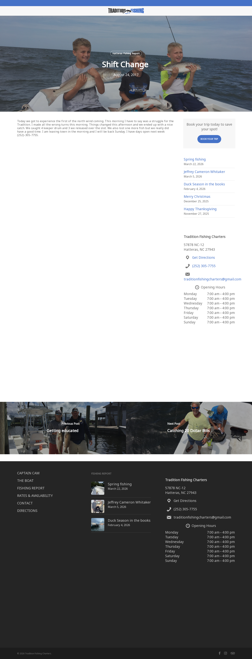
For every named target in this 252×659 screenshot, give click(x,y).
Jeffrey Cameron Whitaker (204, 171)
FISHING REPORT (31, 488)
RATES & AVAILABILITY (35, 495)
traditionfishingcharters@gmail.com (212, 279)
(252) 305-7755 (204, 266)
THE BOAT (25, 480)
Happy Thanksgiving (200, 209)
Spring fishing (195, 159)
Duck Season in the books (204, 184)
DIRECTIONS (27, 510)
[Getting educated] (63, 428)
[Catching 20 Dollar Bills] (189, 428)
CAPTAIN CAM (28, 473)
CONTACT (25, 503)
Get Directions (203, 257)
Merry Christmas (197, 196)
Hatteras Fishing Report (126, 53)
